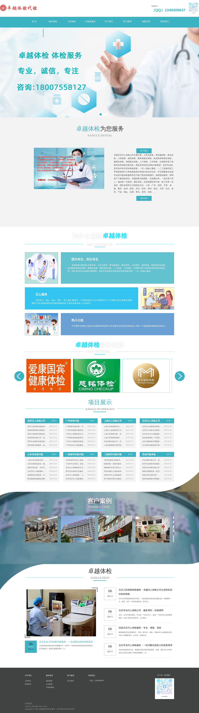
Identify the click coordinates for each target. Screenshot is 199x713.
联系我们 (164, 20)
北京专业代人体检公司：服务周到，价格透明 (141, 610)
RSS (40, 706)
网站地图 (35, 706)
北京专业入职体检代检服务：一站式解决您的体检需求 (66, 642)
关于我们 (109, 20)
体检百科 (146, 20)
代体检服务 (90, 20)
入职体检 (71, 20)
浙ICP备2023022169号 (66, 709)
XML (45, 706)
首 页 (34, 20)
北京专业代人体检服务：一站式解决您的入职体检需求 (145, 645)
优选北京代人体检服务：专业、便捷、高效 (140, 628)
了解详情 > (144, 198)
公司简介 (28, 681)
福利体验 (53, 20)
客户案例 (127, 20)
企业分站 (28, 706)
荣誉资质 (34, 30)
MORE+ (54, 421)
